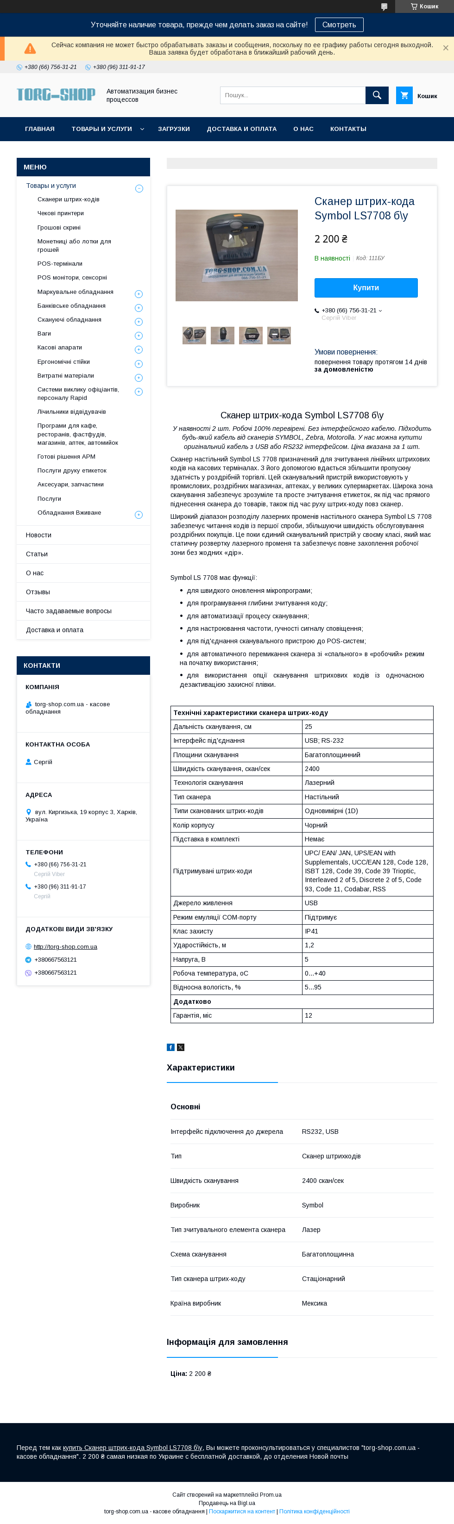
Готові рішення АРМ (66, 456)
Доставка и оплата (242, 128)
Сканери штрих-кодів (69, 199)
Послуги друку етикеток (72, 470)
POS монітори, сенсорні (72, 277)
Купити (366, 288)
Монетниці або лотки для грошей (74, 245)
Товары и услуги (101, 128)
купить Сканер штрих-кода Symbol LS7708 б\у (132, 1447)
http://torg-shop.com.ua (65, 946)
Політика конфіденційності (314, 1511)
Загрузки (174, 128)
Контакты (348, 128)
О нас (303, 128)
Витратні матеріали (66, 375)
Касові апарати (60, 347)
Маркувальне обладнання (76, 291)
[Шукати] (377, 95)
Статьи (37, 554)
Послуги (49, 498)
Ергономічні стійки (64, 361)
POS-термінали (60, 263)
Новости (38, 535)
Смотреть (339, 25)
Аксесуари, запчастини (71, 484)
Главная (40, 128)
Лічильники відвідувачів (72, 411)
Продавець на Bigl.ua (227, 1503)
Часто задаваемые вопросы (69, 611)
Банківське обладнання (72, 305)
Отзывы (38, 592)
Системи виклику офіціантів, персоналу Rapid (78, 393)
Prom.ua (271, 1495)
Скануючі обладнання (69, 319)
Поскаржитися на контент (242, 1511)
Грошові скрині (59, 227)
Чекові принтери (61, 213)
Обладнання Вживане (69, 512)
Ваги (44, 333)
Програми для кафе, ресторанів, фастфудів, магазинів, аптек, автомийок (78, 434)
